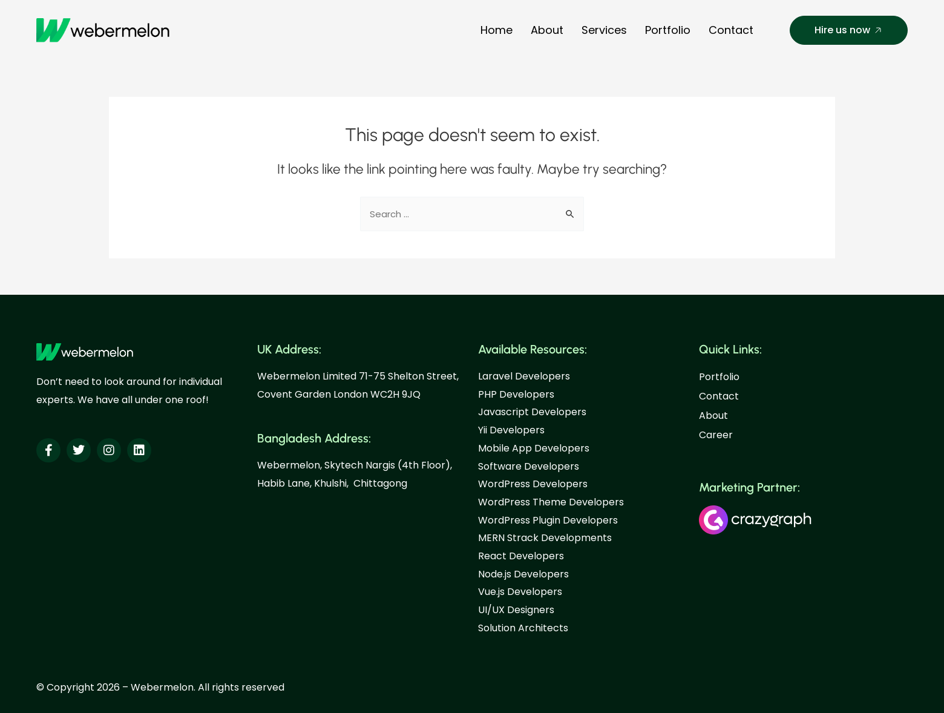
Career (716, 435)
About (547, 30)
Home (496, 30)
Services (604, 30)
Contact (731, 30)
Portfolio (667, 30)
